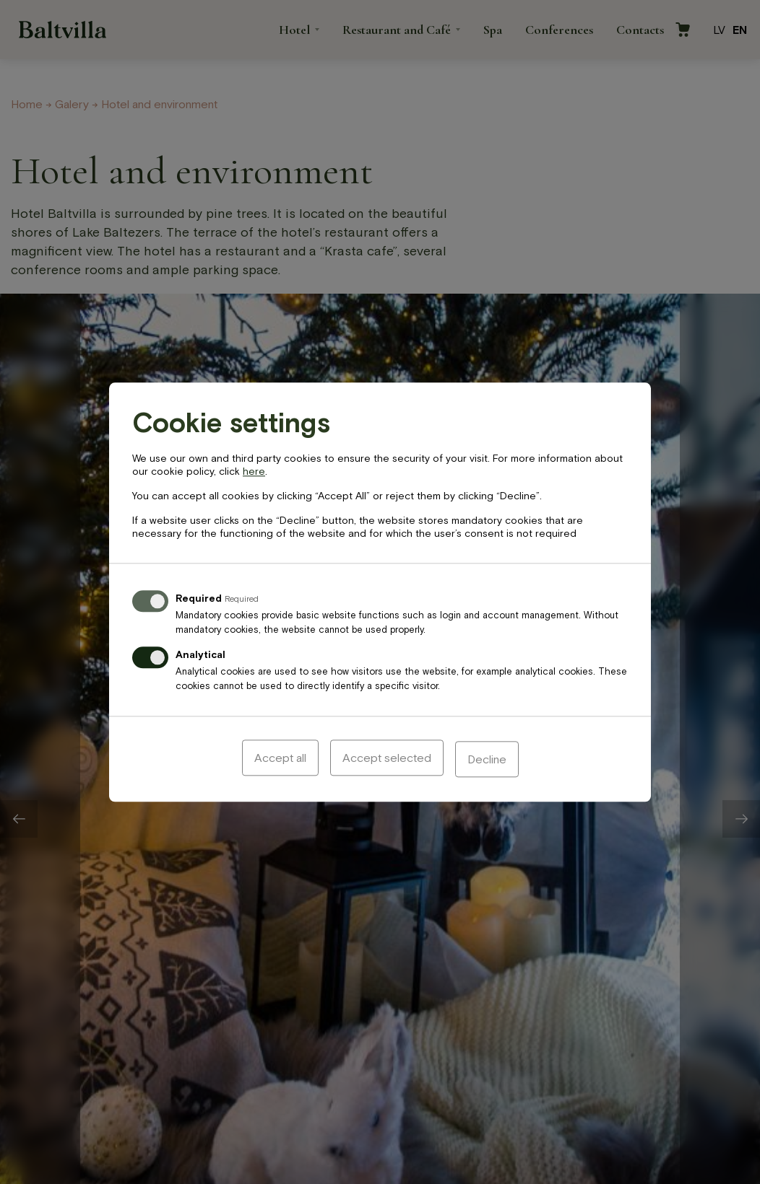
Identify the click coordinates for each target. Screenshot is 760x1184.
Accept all (280, 759)
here (254, 472)
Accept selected (386, 759)
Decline (486, 759)
